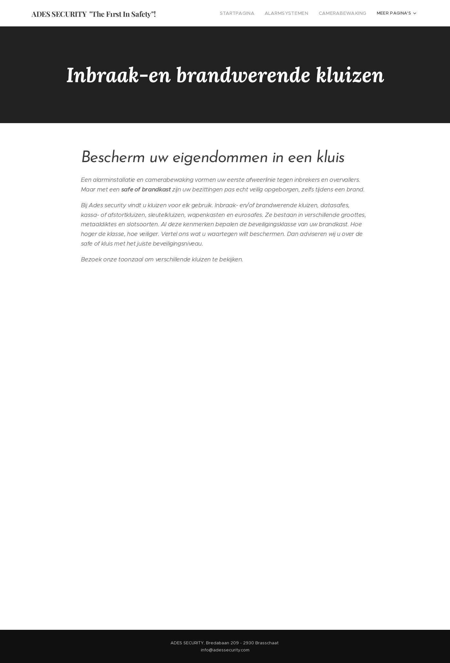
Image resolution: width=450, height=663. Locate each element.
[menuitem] (197, 13)
